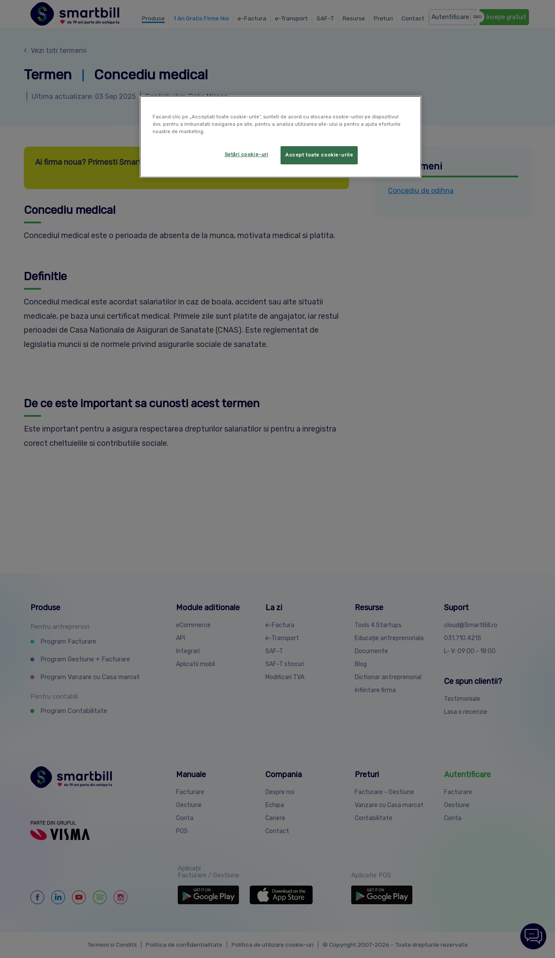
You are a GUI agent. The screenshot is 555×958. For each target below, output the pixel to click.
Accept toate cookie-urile (319, 155)
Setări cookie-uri (246, 154)
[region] (280, 137)
